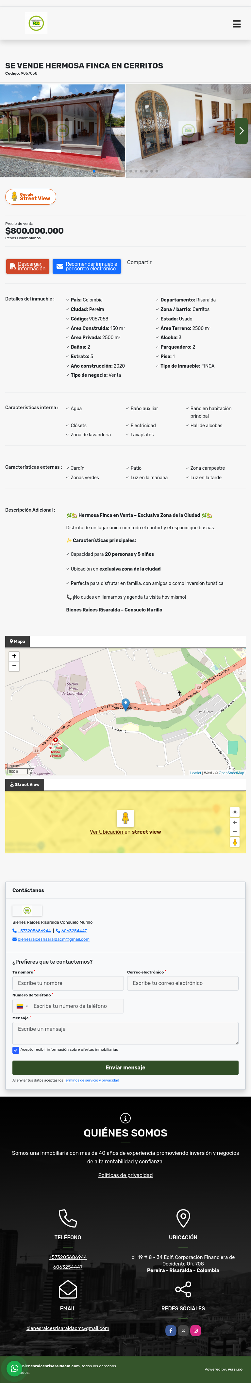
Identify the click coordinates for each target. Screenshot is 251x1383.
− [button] (14, 666)
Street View (31, 196)
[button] (94, 171)
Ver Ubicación (107, 832)
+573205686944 (34, 930)
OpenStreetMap (231, 773)
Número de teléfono (32, 995)
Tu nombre (23, 972)
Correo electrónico (146, 972)
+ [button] (14, 657)
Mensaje (21, 1018)
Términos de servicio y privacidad (91, 1080)
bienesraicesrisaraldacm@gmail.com (54, 939)
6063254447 (74, 930)
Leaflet (195, 773)
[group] (62, 131)
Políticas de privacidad (125, 1175)
